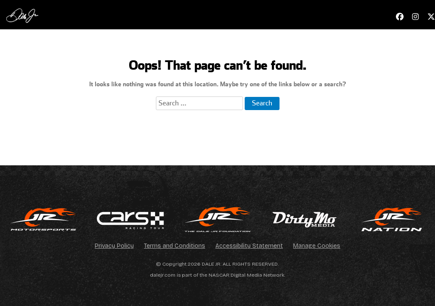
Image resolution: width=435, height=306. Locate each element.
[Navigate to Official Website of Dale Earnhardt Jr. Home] (22, 14)
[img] (43, 219)
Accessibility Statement (249, 245)
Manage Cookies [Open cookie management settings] (316, 245)
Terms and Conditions (174, 245)
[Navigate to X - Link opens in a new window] (431, 16)
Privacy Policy (114, 245)
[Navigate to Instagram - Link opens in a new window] (415, 16)
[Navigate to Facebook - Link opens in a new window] (400, 16)
